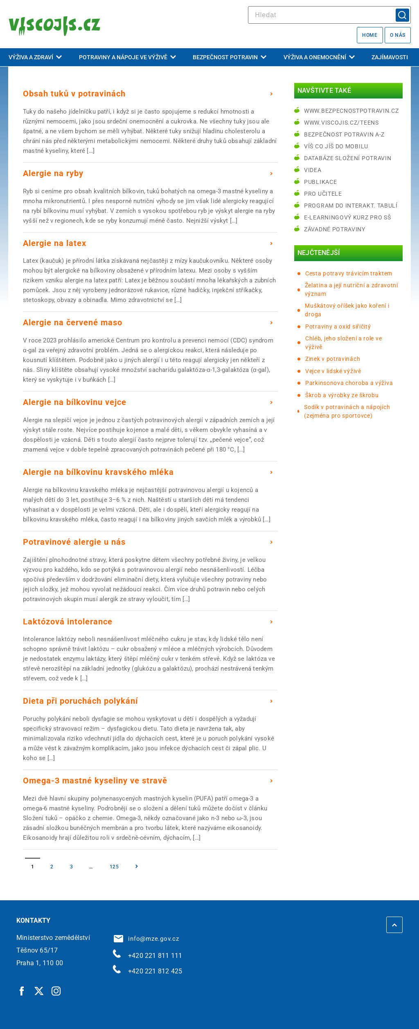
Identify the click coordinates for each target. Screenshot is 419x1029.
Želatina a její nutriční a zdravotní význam (351, 289)
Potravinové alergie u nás (74, 542)
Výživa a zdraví (35, 57)
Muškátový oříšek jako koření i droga (347, 310)
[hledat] (329, 15)
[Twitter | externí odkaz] (39, 990)
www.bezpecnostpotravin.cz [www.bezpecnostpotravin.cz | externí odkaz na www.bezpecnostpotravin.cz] (351, 110)
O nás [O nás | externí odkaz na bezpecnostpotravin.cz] (397, 35)
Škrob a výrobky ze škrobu (342, 395)
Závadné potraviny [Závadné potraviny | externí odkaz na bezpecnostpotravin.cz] (334, 229)
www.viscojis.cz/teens (341, 122)
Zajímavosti (390, 57)
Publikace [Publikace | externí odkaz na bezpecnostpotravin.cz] (320, 182)
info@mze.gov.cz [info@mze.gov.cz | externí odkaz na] (146, 938)
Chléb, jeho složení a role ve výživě (343, 342)
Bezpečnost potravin (229, 57)
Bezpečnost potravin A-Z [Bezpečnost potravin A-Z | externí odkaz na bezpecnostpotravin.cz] (344, 134)
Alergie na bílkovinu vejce (74, 402)
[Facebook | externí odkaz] (22, 990)
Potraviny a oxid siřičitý (338, 326)
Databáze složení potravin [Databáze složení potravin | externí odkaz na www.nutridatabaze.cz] (348, 158)
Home (369, 35)
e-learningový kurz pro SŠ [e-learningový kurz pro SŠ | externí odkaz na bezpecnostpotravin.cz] (347, 217)
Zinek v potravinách (332, 359)
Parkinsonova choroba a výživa (349, 383)
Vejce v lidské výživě (333, 371)
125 (114, 867)
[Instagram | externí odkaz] (56, 990)
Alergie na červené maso (72, 322)
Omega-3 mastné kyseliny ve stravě (95, 780)
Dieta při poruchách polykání (80, 701)
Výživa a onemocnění (319, 57)
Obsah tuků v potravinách (74, 93)
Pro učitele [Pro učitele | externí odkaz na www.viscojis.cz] (323, 193)
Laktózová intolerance (68, 621)
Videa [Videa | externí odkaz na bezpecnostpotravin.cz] (313, 170)
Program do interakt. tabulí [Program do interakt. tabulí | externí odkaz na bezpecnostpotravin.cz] (351, 205)
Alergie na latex (54, 243)
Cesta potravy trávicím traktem (348, 273)
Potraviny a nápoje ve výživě (127, 57)
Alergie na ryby (53, 173)
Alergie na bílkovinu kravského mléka (98, 472)
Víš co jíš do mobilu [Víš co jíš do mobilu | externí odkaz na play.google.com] (336, 146)
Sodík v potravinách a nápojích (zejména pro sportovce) (347, 411)
